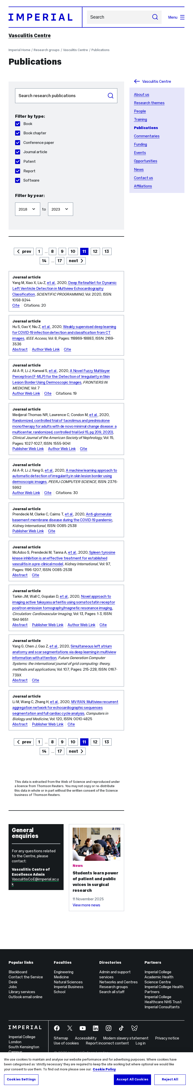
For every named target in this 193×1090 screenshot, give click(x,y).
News (139, 169)
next (73, 260)
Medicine (61, 977)
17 (60, 260)
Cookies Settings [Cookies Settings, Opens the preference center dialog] (21, 1079)
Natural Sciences (68, 982)
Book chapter (30, 133)
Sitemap (61, 1038)
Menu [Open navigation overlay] (176, 17)
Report (25, 171)
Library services (22, 991)
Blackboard (18, 972)
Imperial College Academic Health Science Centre (158, 977)
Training (140, 119)
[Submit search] (155, 17)
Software (27, 180)
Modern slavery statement (126, 1038)
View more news (86, 905)
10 (73, 251)
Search (110, 95)
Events (140, 152)
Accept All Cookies (132, 1079)
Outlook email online (25, 996)
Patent (25, 161)
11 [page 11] (84, 251)
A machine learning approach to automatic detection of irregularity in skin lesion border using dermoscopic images (64, 476)
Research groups (47, 50)
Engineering (63, 972)
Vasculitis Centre (30, 35)
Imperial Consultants (162, 1006)
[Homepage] (45, 17)
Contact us (143, 177)
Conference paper (34, 142)
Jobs (13, 986)
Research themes (149, 102)
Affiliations (143, 186)
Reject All (170, 1079)
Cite (16, 305)
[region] (96, 1071)
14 (44, 260)
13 (107, 251)
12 (95, 251)
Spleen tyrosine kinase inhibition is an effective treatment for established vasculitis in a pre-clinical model (63, 558)
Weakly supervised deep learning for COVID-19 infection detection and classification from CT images (64, 332)
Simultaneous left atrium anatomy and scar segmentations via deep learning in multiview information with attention (64, 652)
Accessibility (85, 1038)
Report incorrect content (107, 1043)
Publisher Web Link (28, 448)
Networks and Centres (118, 982)
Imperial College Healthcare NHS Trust (163, 999)
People (140, 111)
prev (26, 251)
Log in (140, 1043)
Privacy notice (167, 1038)
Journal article (31, 151)
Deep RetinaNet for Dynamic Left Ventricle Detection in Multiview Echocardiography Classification (64, 288)
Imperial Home (19, 50)
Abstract (20, 349)
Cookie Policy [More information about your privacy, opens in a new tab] (104, 1069)
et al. (51, 282)
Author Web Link (46, 349)
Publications (100, 50)
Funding (140, 144)
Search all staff (111, 991)
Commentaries (147, 136)
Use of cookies (66, 1043)
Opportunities (145, 160)
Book (23, 123)
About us (141, 94)
